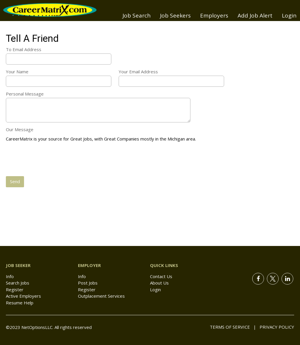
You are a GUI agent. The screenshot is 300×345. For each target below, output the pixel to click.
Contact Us (161, 276)
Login (289, 15)
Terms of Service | (233, 327)
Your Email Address (138, 71)
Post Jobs (88, 283)
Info (10, 276)
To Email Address (23, 49)
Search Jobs (17, 283)
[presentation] (50, 159)
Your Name (17, 71)
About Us (159, 283)
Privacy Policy (275, 327)
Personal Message (25, 94)
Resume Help (19, 303)
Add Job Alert (255, 15)
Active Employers (23, 296)
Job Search (136, 15)
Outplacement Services (101, 296)
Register (14, 289)
